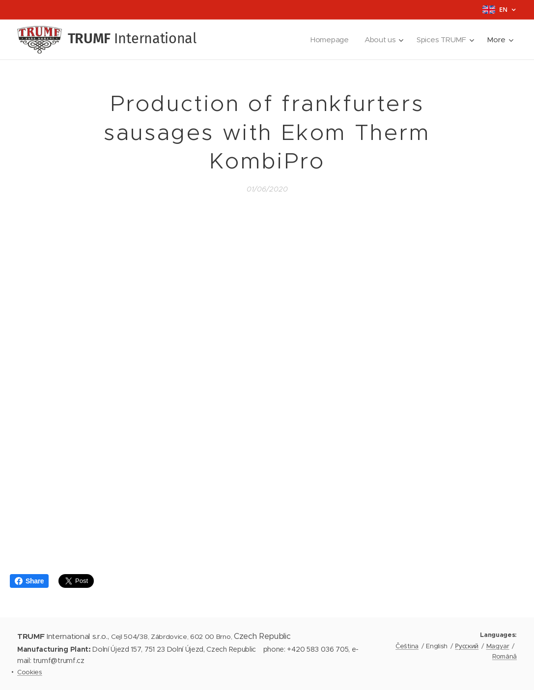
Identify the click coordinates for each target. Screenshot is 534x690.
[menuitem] (329, 40)
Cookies (29, 672)
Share (29, 581)
